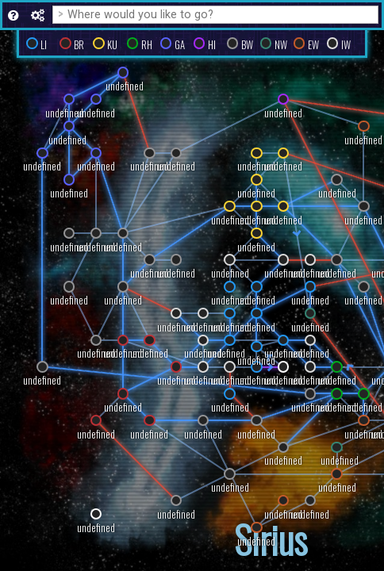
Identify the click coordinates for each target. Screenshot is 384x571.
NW (281, 44)
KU (112, 44)
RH (146, 44)
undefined (123, 407)
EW (313, 44)
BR (79, 44)
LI (43, 44)
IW (346, 44)
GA (180, 44)
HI (212, 44)
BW (247, 44)
